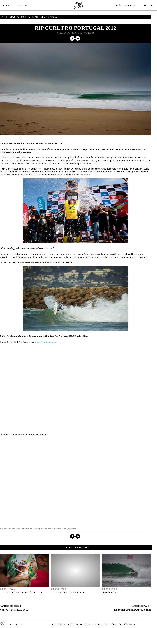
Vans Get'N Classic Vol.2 (14, 609)
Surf (23, 17)
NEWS (6, 5)
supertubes (72, 529)
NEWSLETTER (88, 624)
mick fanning (35, 529)
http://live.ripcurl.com (46, 342)
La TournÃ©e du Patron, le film (132, 609)
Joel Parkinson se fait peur (68, 592)
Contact (98, 624)
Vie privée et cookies (127, 624)
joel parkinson (14, 529)
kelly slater (24, 529)
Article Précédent (11, 606)
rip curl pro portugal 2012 (58, 529)
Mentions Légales (110, 624)
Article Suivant (140, 606)
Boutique (130, 5)
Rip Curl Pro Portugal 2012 (47, 17)
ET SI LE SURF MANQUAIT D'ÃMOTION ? (22, 592)
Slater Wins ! (110, 592)
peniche (44, 529)
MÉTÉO (118, 5)
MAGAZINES (22, 5)
